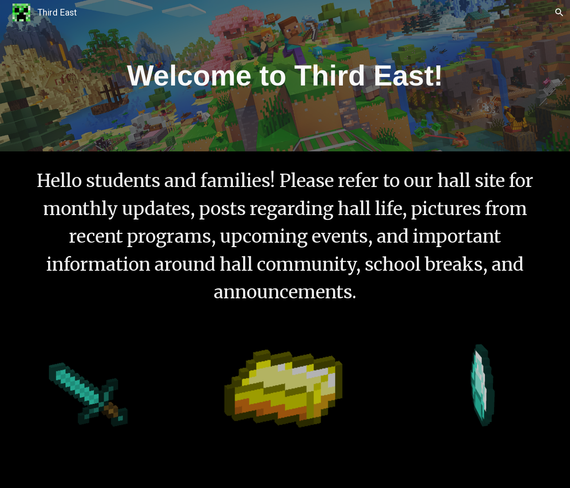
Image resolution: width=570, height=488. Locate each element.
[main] (285, 76)
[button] (559, 12)
